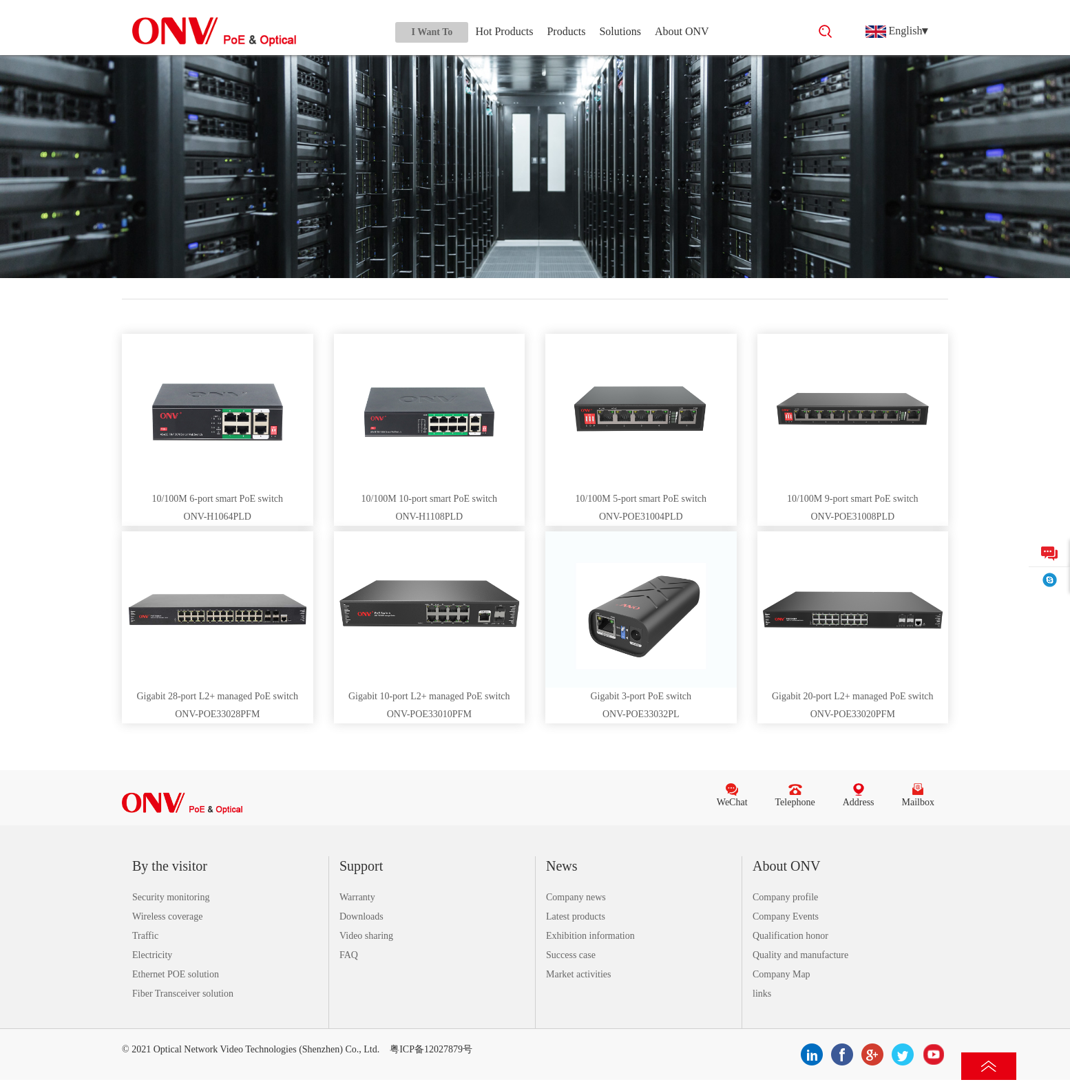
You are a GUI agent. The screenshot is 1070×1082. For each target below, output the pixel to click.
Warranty (357, 897)
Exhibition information (590, 936)
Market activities (578, 974)
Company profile (785, 897)
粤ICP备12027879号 (431, 1049)
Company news (576, 897)
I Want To (432, 32)
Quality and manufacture (800, 955)
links (762, 993)
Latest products (575, 916)
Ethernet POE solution (175, 974)
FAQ (348, 955)
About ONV (682, 31)
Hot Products (504, 31)
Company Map (781, 974)
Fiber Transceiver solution (182, 993)
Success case (571, 955)
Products (566, 31)
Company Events (786, 916)
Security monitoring (170, 897)
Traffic (145, 936)
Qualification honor (790, 936)
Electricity (152, 955)
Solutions (619, 31)
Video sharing (366, 936)
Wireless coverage (167, 916)
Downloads (361, 916)
